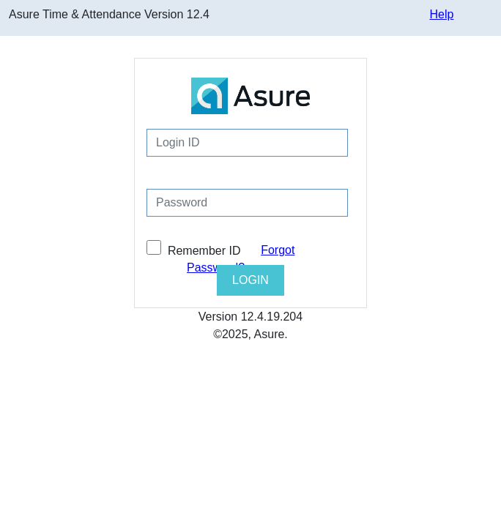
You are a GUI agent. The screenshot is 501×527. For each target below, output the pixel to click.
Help (441, 14)
